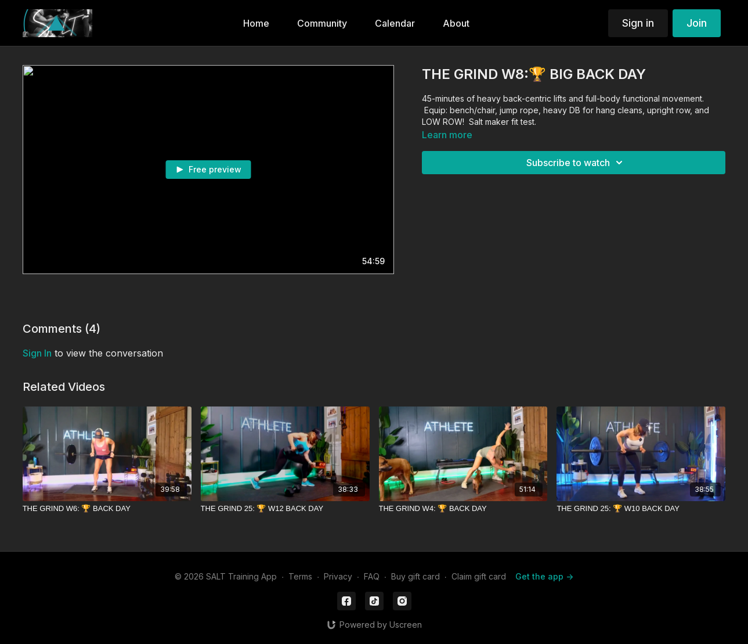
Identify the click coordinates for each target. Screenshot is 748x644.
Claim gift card (478, 576)
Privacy (338, 576)
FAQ (372, 576)
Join (696, 23)
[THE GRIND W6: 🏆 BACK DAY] (107, 509)
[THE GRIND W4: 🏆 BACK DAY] (463, 509)
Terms (300, 576)
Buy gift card (415, 576)
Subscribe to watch (576, 163)
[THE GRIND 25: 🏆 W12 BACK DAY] (285, 509)
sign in (37, 353)
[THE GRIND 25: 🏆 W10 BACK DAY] (641, 509)
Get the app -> (544, 576)
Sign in (638, 23)
